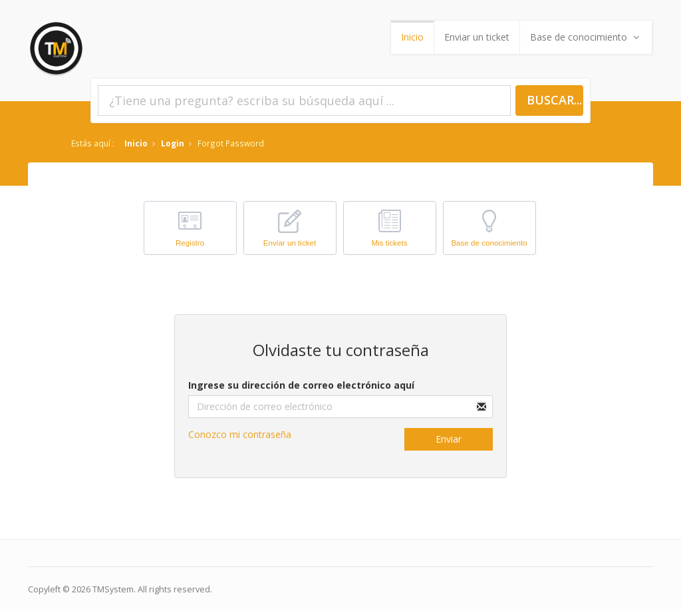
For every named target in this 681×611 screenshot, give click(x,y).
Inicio (412, 37)
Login (172, 143)
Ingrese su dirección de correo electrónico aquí (301, 385)
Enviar (449, 439)
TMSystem (113, 589)
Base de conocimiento (586, 37)
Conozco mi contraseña (239, 434)
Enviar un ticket (476, 37)
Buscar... (554, 100)
